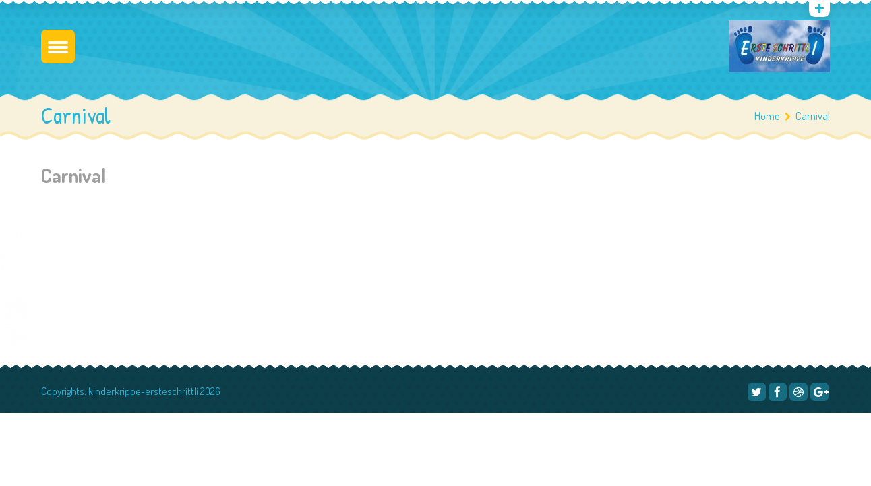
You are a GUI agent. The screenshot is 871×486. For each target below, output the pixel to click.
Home (767, 116)
